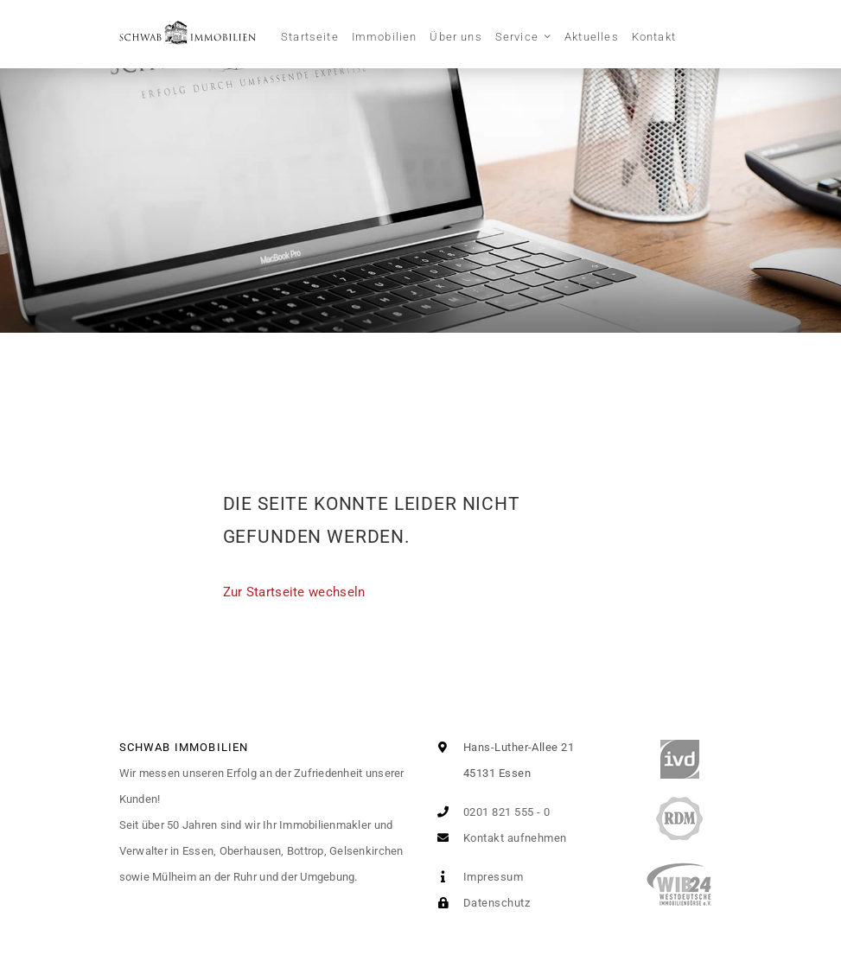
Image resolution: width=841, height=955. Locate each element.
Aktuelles (591, 36)
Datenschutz (480, 902)
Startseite (310, 36)
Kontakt (654, 36)
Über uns (455, 36)
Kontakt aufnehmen (498, 837)
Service (516, 36)
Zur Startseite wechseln (294, 592)
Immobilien (384, 36)
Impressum (477, 876)
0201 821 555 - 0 (490, 811)
